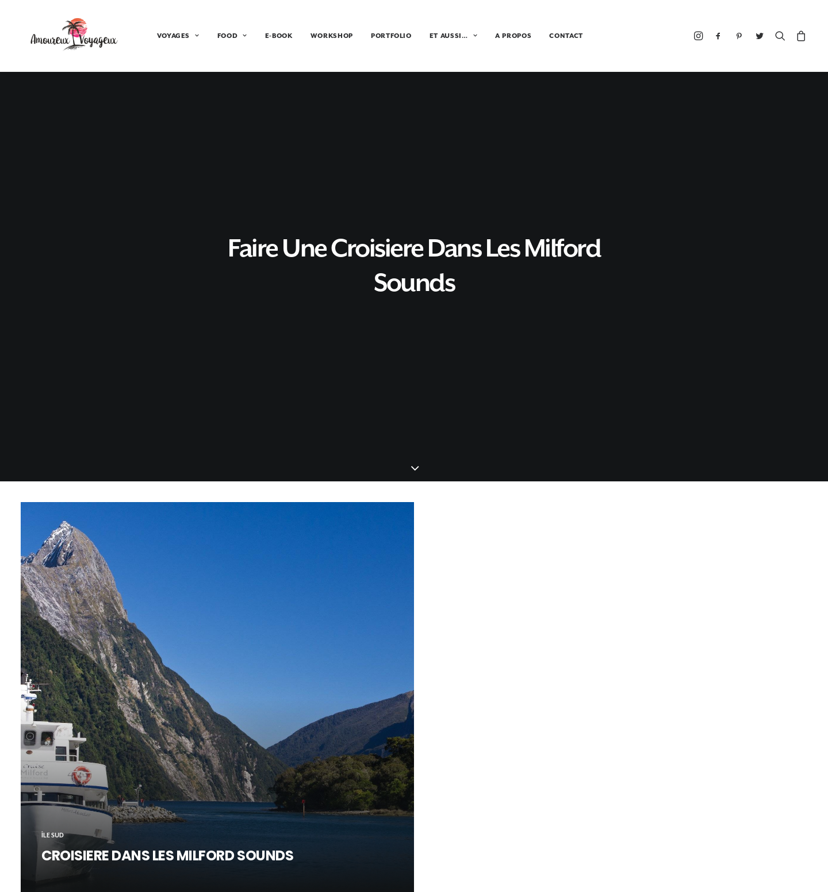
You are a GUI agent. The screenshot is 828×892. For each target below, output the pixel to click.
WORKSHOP (318, 36)
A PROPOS (499, 36)
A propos (670, 863)
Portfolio (669, 845)
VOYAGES (164, 36)
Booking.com (414, 772)
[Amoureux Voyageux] (67, 36)
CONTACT (552, 36)
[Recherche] (780, 35)
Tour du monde (681, 827)
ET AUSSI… (439, 36)
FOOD (218, 36)
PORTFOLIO (377, 36)
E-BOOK (265, 36)
